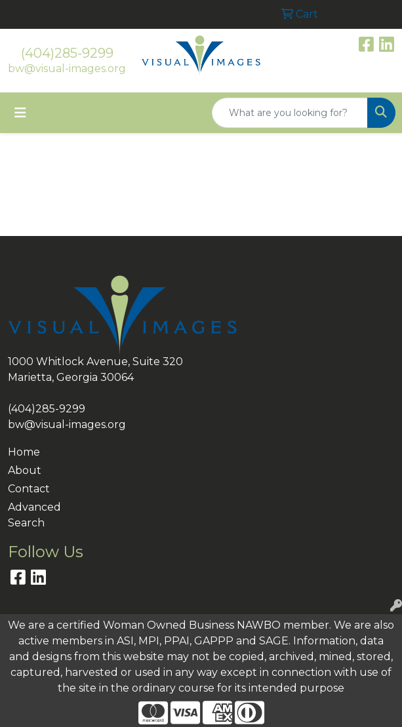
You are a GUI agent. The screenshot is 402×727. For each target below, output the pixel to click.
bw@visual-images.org (67, 68)
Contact (29, 488)
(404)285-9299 (67, 53)
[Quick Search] (290, 113)
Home (24, 452)
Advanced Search (34, 515)
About (24, 470)
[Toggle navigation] (20, 113)
